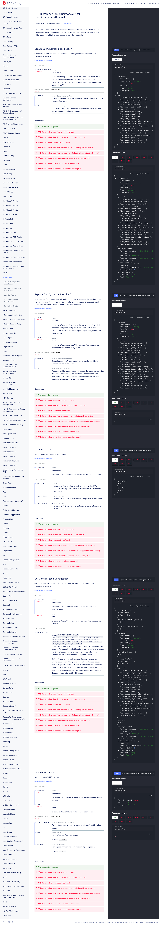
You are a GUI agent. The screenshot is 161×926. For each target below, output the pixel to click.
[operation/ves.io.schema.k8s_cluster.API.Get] (33, 579)
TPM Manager (8, 733)
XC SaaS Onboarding (11, 911)
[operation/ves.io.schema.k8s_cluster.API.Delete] (33, 774)
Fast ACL (6, 138)
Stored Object (8, 692)
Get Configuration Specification (11, 300)
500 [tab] (115, 161)
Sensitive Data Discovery (12, 614)
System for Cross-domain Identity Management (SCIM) (14, 718)
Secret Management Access (14, 591)
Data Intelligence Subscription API (9, 56)
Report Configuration (11, 560)
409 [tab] (144, 157)
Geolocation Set (9, 178)
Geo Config (7, 174)
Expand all (139, 72)
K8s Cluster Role (9, 311)
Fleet (5, 151)
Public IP (6, 528)
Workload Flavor (9, 906)
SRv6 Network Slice (11, 582)
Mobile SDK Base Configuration (9, 383)
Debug (5, 66)
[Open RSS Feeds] (13, 922)
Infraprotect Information (12, 262)
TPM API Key (8, 724)
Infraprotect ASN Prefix (12, 237)
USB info (6, 796)
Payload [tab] (117, 59)
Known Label (8, 329)
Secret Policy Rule (10, 600)
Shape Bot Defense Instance (14, 637)
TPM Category (8, 728)
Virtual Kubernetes (10, 859)
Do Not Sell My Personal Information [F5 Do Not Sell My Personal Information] (145, 922)
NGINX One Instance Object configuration (14, 410)
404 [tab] (136, 157)
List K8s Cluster (10, 295)
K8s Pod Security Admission (14, 320)
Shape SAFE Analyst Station (14, 665)
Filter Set (6, 147)
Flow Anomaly (8, 156)
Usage (5, 818)
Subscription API (9, 706)
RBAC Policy (8, 537)
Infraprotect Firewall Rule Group (13, 252)
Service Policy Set (10, 632)
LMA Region (7, 338)
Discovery (7, 84)
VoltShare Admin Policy (12, 873)
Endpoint (6, 89)
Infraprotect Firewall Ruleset (14, 257)
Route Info (7, 578)
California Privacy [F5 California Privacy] (126, 922)
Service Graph (8, 619)
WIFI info (6, 891)
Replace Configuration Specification (12, 289)
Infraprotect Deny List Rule (13, 242)
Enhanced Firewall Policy (12, 93)
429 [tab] (151, 157)
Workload (6, 902)
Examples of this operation (43, 60)
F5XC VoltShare (9, 129)
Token (5, 773)
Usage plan (7, 823)
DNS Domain (8, 12)
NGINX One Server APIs (12, 416)
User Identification (10, 837)
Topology (6, 778)
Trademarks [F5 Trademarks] (102, 922)
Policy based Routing (11, 510)
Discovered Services (11, 80)
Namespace (7, 429)
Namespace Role (9, 434)
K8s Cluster (7, 277)
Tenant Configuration (11, 751)
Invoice (6, 273)
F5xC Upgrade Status (11, 133)
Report (5, 555)
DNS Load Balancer (10, 17)
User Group (7, 832)
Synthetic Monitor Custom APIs (13, 711)
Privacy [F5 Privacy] (116, 922)
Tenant (5, 746)
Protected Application (11, 515)
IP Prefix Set (8, 219)
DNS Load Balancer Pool (12, 28)
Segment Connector (11, 609)
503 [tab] (122, 161)
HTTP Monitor (8, 192)
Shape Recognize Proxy (12, 654)
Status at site (8, 688)
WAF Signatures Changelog (13, 886)
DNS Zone (7, 37)
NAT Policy (7, 393)
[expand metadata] (41, 96)
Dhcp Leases (8, 71)
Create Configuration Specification (12, 283)
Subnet (6, 697)
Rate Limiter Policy (10, 546)
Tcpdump (6, 742)
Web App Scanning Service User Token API (13, 896)
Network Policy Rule (11, 461)
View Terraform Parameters (14, 850)
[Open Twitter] (4, 922)
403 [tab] (129, 157)
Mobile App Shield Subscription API (10, 366)
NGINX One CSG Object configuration (12, 404)
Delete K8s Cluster (11, 306)
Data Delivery (8, 42)
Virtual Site (7, 868)
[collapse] (115, 77)
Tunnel (5, 787)
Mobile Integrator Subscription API (9, 372)
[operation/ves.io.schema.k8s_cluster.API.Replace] (33, 295)
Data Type (7, 62)
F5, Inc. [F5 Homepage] (82, 922)
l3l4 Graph (7, 915)
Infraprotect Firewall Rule (13, 246)
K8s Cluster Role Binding (12, 315)
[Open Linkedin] (8, 922)
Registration (7, 551)
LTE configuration (10, 342)
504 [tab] (129, 161)
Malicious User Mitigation (12, 356)
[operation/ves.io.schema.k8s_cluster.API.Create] (33, 49)
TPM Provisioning (10, 737)
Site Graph (7, 679)
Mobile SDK (7, 378)
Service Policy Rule (10, 628)
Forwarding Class (9, 169)
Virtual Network (9, 864)
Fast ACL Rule (8, 142)
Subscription (8, 701)
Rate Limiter (7, 542)
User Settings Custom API (13, 841)
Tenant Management (11, 755)
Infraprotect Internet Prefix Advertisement (13, 267)
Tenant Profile (8, 760)
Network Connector (10, 443)
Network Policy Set (10, 465)
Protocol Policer (9, 519)
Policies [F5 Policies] (110, 922)
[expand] (118, 102)
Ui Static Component (11, 805)
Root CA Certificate (10, 569)
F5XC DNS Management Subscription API (12, 112)
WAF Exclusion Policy (11, 882)
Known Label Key (10, 333)
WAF (5, 877)
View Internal (8, 846)
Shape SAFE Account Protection (11, 660)
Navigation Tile (8, 438)
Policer (5, 506)
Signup (5, 670)
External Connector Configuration (10, 99)
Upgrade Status (9, 809)
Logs (5, 351)
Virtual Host (7, 855)
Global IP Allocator (10, 183)
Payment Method (9, 488)
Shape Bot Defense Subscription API (10, 649)
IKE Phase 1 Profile (10, 201)
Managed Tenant (9, 360)
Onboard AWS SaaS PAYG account (13, 477)
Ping (4, 492)
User (5, 828)
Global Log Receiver (11, 187)
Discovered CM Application (13, 75)
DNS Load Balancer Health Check (13, 22)
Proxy (5, 524)
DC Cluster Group (10, 8)
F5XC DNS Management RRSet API (12, 105)
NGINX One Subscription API (14, 420)
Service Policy (8, 623)
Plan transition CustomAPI (13, 501)
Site (4, 674)
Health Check (8, 196)
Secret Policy (8, 596)
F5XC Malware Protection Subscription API (13, 119)
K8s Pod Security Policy (12, 324)
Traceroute (7, 782)
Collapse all (148, 72)
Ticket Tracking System (12, 769)
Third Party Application (12, 764)
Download (68, 23)
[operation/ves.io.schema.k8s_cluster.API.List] (33, 450)
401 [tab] (122, 157)
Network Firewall (9, 447)
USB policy (7, 800)
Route (5, 573)
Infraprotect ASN (10, 233)
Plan (4, 497)
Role (4, 564)
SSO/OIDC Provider (10, 587)
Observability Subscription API (13, 471)
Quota (5, 533)
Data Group (7, 51)
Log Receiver (8, 347)
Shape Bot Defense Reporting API (10, 642)
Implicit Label (8, 223)
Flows (5, 165)
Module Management (11, 389)
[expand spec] (39, 105)
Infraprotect (7, 228)
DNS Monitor (8, 33)
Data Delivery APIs (10, 46)
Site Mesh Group (9, 683)
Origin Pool (7, 483)
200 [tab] (115, 157)
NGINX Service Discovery (13, 425)
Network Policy (9, 456)
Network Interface (10, 452)
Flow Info (6, 160)
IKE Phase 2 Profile (10, 210)
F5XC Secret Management (13, 124)
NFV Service (8, 398)
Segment (6, 605)
